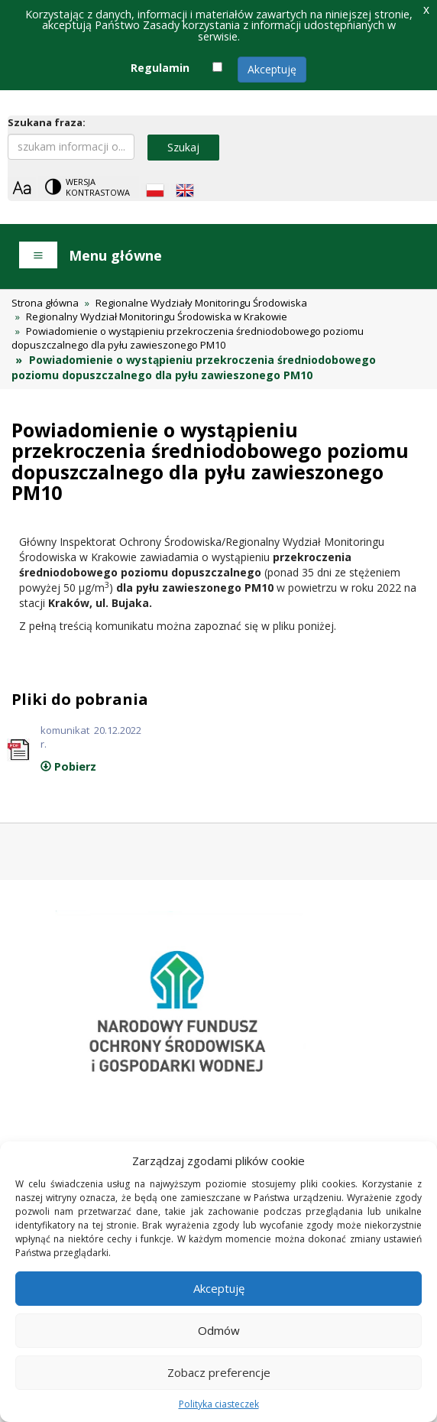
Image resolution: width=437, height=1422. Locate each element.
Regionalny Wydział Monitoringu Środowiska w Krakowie (156, 316)
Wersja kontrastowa (98, 187)
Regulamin (160, 67)
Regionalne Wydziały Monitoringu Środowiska (201, 303)
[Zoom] (22, 187)
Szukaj (183, 147)
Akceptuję (272, 69)
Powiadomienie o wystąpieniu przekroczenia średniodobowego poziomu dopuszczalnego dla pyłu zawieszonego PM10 (187, 338)
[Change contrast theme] (88, 187)
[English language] (185, 190)
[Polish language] (155, 190)
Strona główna (45, 303)
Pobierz (68, 766)
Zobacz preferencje (218, 1372)
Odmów (219, 1330)
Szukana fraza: (47, 122)
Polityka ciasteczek (219, 1404)
